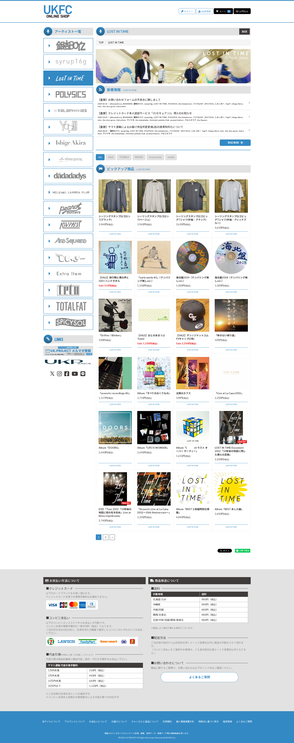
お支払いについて (98, 721)
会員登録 (204, 11)
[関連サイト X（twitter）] (52, 373)
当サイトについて (51, 721)
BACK (244, 31)
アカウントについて (74, 721)
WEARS (139, 157)
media (171, 157)
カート (223, 11)
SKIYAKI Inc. (170, 737)
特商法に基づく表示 (208, 721)
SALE (110, 157)
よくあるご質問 (199, 677)
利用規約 (167, 721)
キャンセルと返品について (144, 721)
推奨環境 (227, 721)
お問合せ (242, 11)
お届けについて (119, 721)
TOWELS (124, 157)
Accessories (155, 157)
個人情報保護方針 (185, 721)
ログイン (187, 11)
